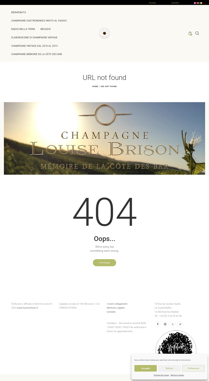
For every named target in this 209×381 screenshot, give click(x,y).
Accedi (152, 2)
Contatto (111, 312)
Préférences (193, 368)
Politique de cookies (161, 375)
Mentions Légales (177, 375)
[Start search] (197, 33)
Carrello (175, 2)
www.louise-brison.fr (28, 308)
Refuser (169, 368)
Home (95, 86)
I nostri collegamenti (118, 304)
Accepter (145, 368)
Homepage (104, 263)
